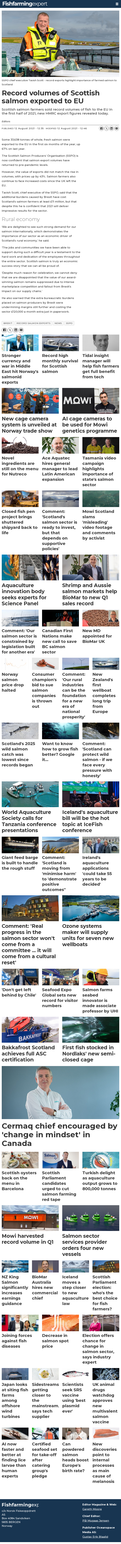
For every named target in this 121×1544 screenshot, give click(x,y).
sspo (69, 323)
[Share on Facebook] (101, 128)
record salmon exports (33, 323)
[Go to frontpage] (57, 4)
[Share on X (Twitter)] (106, 128)
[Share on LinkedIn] (111, 128)
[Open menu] (117, 4)
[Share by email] (116, 128)
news (58, 323)
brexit (7, 323)
